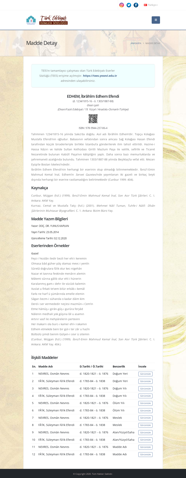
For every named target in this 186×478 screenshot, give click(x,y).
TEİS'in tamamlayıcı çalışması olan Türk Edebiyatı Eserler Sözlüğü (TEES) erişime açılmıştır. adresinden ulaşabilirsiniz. (78, 76)
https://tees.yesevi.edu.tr (100, 75)
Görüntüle (145, 373)
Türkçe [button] (150, 5)
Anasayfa (136, 43)
